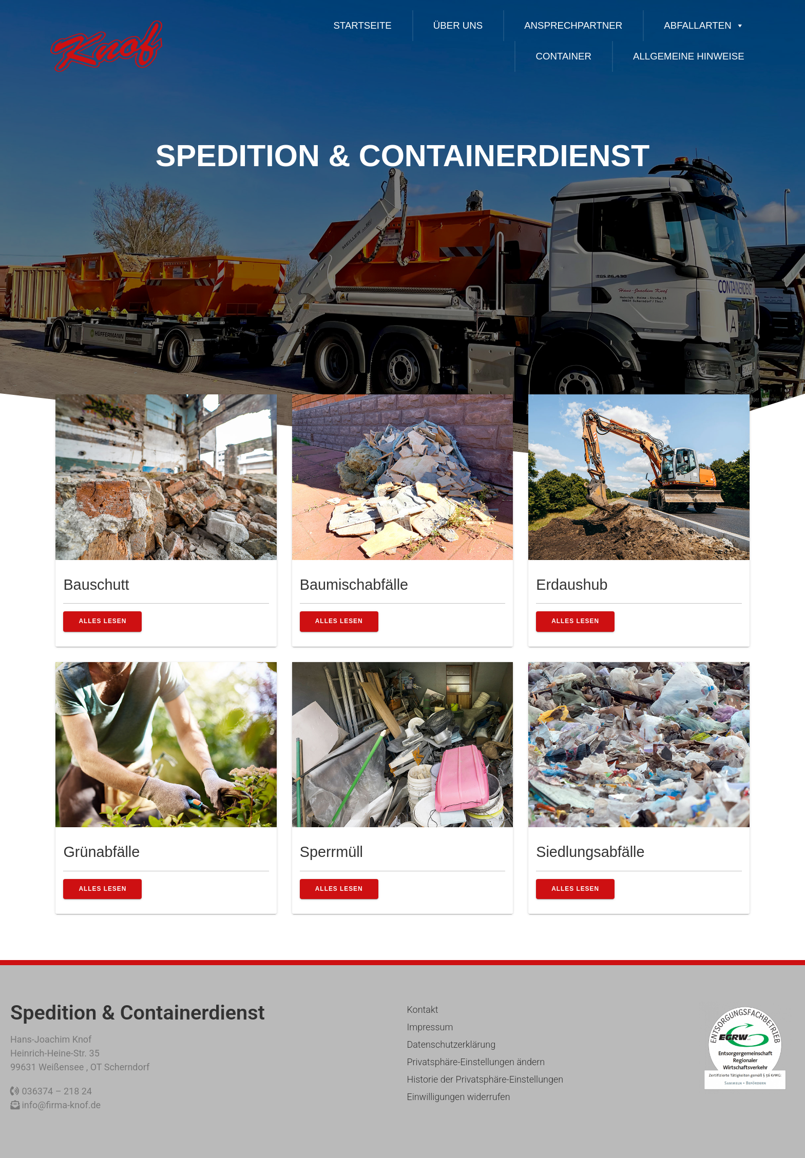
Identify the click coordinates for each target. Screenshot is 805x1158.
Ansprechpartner (573, 25)
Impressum (430, 1027)
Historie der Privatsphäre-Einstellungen (485, 1079)
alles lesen (102, 621)
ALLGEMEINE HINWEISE (688, 56)
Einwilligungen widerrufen (458, 1096)
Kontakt (422, 1009)
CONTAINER (563, 56)
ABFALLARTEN (704, 25)
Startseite (362, 25)
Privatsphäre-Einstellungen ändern (476, 1061)
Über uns (458, 25)
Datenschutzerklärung (451, 1044)
